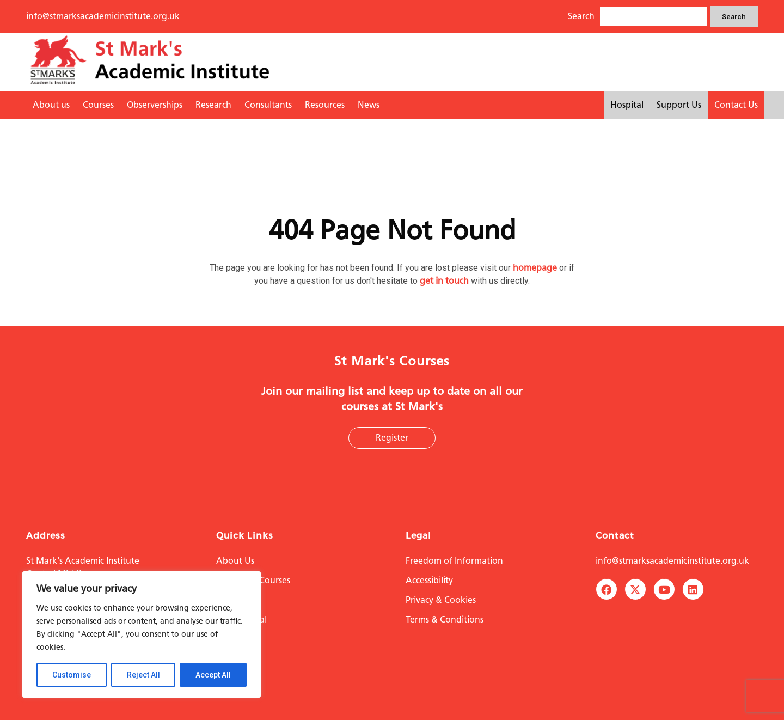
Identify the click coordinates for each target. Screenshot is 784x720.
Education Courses (253, 580)
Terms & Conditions (444, 619)
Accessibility (429, 580)
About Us (235, 561)
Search (734, 17)
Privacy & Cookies (441, 600)
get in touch (444, 281)
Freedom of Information (454, 561)
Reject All (143, 674)
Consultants (268, 105)
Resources (325, 105)
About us (51, 105)
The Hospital (241, 619)
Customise (71, 674)
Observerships (154, 105)
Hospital (627, 105)
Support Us (679, 105)
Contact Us (736, 105)
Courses (98, 105)
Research (213, 105)
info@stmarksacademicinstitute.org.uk (103, 16)
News (368, 105)
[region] (141, 634)
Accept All (213, 674)
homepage (535, 268)
